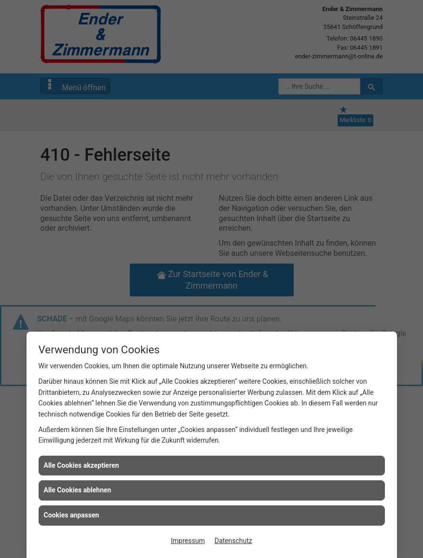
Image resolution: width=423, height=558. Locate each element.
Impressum (188, 540)
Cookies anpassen (71, 515)
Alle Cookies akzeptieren (81, 465)
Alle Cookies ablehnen (77, 490)
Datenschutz (233, 540)
